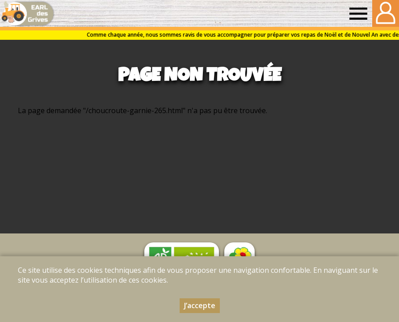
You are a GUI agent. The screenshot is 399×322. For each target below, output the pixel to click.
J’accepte (199, 305)
